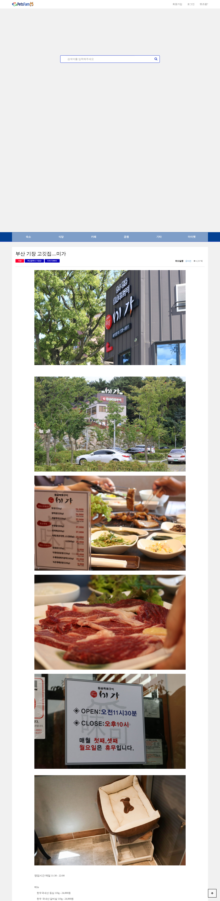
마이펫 (192, 236)
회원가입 (177, 4)
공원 (126, 236)
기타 (159, 236)
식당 (61, 236)
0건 (188, 261)
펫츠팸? (204, 4)
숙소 (28, 236)
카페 (93, 236)
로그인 (191, 4)
